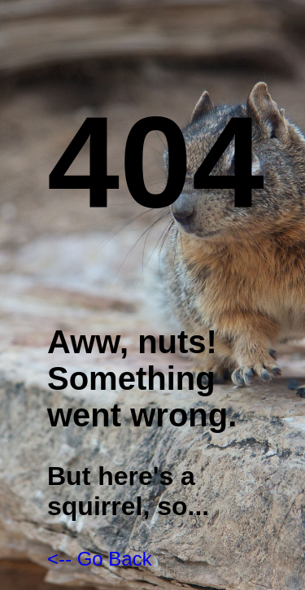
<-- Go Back (99, 559)
